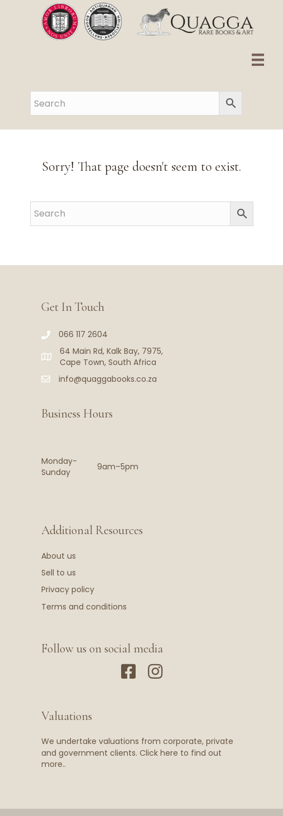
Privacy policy (67, 589)
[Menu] (258, 59)
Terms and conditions (84, 606)
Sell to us (58, 572)
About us (58, 555)
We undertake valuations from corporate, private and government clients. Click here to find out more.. (137, 753)
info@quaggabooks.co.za (108, 379)
